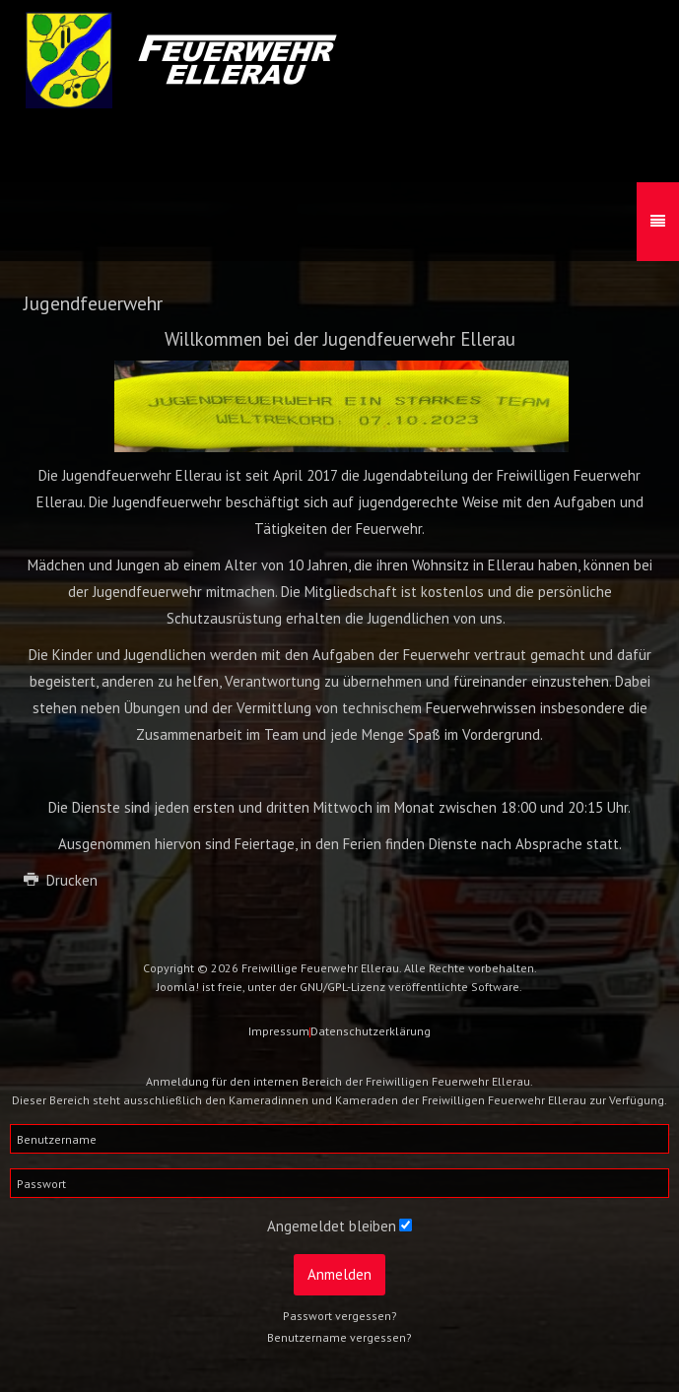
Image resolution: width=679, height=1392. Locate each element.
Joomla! (178, 986)
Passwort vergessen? (340, 1315)
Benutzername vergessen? (339, 1337)
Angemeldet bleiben (331, 1226)
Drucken (61, 880)
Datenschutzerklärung (370, 1031)
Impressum (278, 1031)
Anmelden (339, 1274)
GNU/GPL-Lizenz (342, 986)
